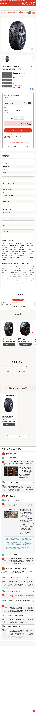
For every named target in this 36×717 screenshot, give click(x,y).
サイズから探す (5, 371)
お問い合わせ (14, 136)
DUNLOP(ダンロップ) (21, 367)
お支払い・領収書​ (12, 146)
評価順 (15, 302)
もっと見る (21, 436)
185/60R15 (21, 371)
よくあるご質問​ (23, 146)
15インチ (13, 371)
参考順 (11, 302)
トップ (1, 9)
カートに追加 (19, 130)
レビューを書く (18, 300)
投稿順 (7, 302)
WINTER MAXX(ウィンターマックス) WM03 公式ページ (22, 86)
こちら (15, 137)
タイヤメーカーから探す (7, 367)
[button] (32, 332)
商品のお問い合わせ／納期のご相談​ (18, 142)
